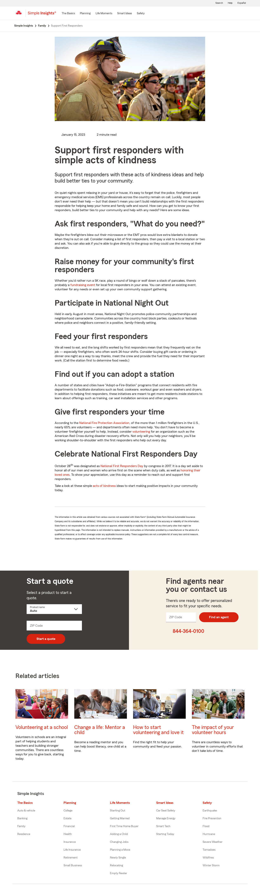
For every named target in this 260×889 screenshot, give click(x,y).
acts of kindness (104, 485)
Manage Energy (165, 818)
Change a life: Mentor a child (99, 730)
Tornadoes (209, 849)
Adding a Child (119, 834)
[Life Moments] (104, 13)
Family (21, 826)
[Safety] (140, 13)
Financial (69, 826)
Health (68, 834)
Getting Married (120, 818)
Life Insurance (72, 849)
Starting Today (165, 834)
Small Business (73, 865)
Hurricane (209, 834)
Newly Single (118, 857)
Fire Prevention (212, 818)
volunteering (141, 431)
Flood (206, 826)
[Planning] (85, 13)
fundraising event (82, 285)
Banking (22, 818)
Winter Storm (211, 865)
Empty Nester (118, 873)
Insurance (70, 842)
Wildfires (208, 857)
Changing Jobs (119, 842)
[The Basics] (68, 13)
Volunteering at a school (41, 727)
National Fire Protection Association (104, 423)
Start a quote (46, 639)
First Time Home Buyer (124, 826)
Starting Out (117, 810)
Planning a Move (120, 849)
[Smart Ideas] (124, 13)
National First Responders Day (121, 466)
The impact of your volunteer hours (213, 730)
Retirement (71, 857)
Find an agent (219, 617)
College (68, 810)
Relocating (116, 865)
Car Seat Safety (165, 810)
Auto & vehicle (26, 810)
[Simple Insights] (42, 14)
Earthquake (210, 810)
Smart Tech (163, 826)
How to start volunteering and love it (158, 730)
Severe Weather (212, 842)
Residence (23, 834)
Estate (67, 818)
